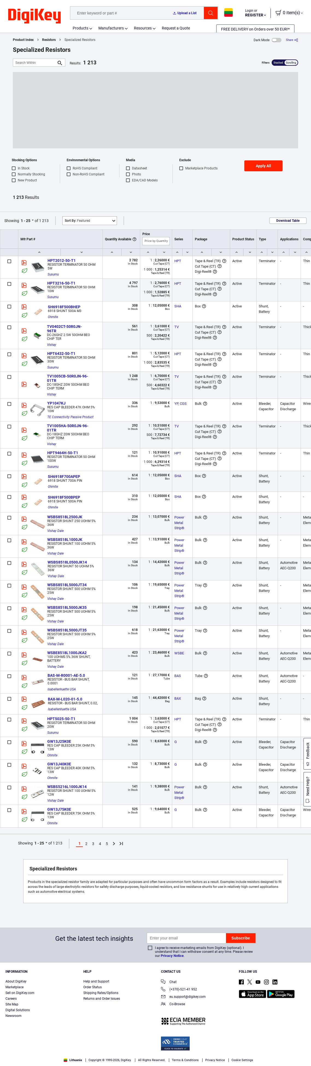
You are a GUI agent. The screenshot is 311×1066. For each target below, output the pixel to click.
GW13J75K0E (59, 809)
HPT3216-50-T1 (61, 283)
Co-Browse (173, 1004)
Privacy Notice (172, 956)
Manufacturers (111, 28)
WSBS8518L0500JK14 (67, 562)
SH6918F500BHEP (64, 307)
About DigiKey (16, 981)
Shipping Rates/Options (100, 993)
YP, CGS (180, 404)
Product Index (23, 40)
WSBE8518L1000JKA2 (67, 653)
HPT (177, 261)
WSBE (179, 653)
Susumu (53, 274)
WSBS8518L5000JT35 (67, 630)
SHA (177, 306)
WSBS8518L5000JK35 (67, 607)
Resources (143, 28)
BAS (177, 676)
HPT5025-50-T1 (61, 719)
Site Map (11, 1004)
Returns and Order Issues (101, 999)
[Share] (292, 40)
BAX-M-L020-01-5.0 (65, 699)
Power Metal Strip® (179, 522)
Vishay (51, 345)
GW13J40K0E (59, 764)
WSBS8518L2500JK (64, 517)
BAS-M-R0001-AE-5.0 (66, 675)
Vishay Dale (55, 531)
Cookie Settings (242, 1060)
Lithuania (73, 1060)
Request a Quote (176, 28)
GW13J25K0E (59, 741)
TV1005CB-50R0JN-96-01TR (67, 378)
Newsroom (13, 1016)
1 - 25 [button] (25, 220)
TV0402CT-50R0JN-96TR (64, 328)
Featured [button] (77, 221)
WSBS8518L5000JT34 (67, 585)
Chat (169, 982)
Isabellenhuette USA (62, 689)
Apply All (263, 166)
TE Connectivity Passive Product (70, 417)
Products (80, 28)
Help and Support (96, 981)
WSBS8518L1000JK (64, 539)
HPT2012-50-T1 (62, 260)
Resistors (49, 40)
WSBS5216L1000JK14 (67, 786)
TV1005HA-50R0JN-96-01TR (67, 428)
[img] (34, 16)
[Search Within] (34, 62)
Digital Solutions (17, 1010)
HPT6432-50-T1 (61, 353)
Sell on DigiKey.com (19, 993)
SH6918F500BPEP (64, 497)
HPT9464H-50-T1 (62, 453)
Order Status (92, 987)
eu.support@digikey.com (183, 997)
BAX (177, 698)
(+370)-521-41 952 (179, 989)
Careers (11, 999)
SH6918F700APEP (64, 476)
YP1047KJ (56, 403)
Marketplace (14, 987)
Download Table (288, 221)
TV (176, 327)
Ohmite (53, 317)
